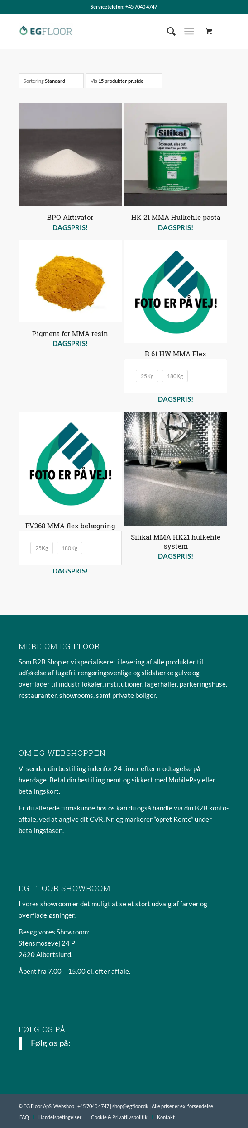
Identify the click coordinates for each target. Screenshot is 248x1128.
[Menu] (189, 31)
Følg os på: (43, 1029)
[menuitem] (167, 31)
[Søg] (167, 31)
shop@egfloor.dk (130, 1106)
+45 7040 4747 (141, 6)
